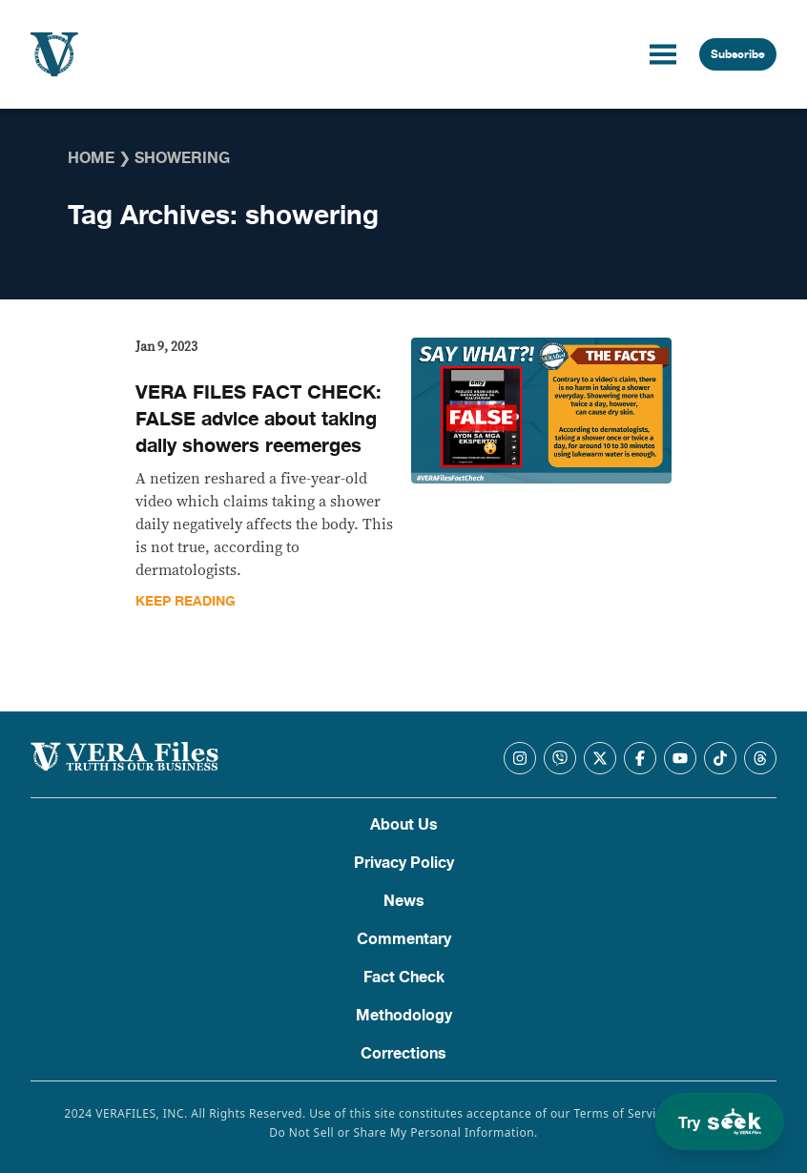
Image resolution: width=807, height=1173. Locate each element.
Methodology (404, 1015)
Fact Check (404, 977)
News (403, 901)
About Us (404, 825)
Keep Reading (185, 601)
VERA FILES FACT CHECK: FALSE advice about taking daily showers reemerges (258, 419)
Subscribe (738, 54)
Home (91, 158)
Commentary (404, 939)
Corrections (403, 1053)
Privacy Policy (404, 863)
